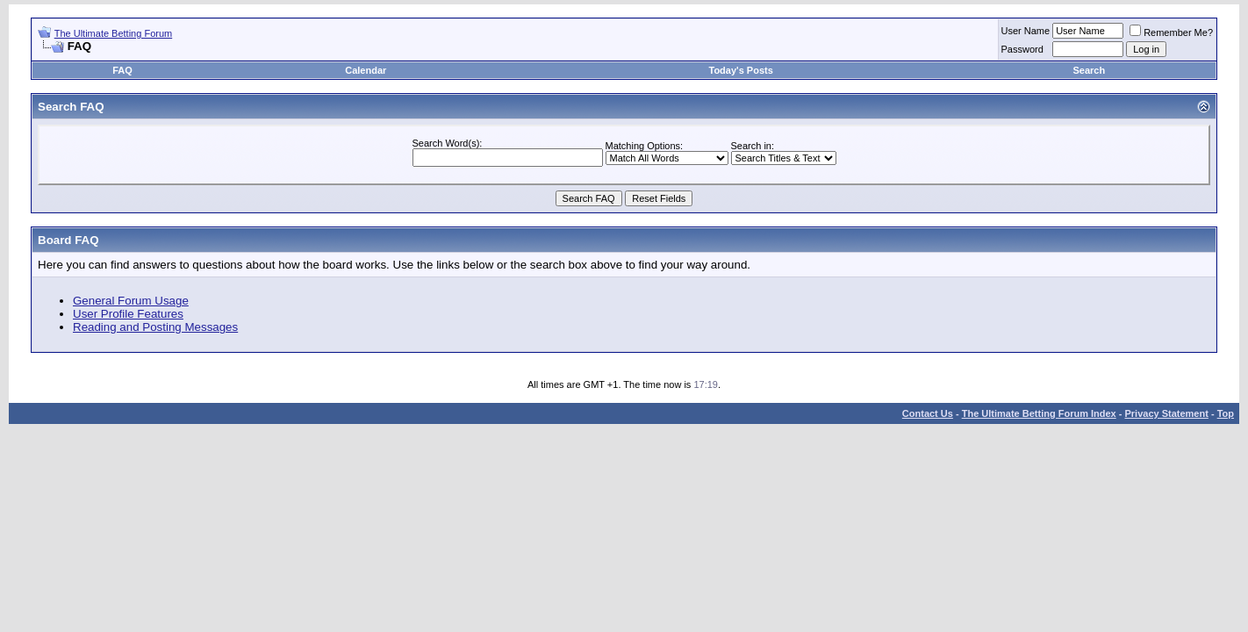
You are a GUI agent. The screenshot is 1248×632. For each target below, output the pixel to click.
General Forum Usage (131, 300)
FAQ (122, 70)
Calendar (365, 70)
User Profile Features (128, 313)
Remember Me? (1171, 32)
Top (1225, 413)
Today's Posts (740, 70)
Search (1088, 70)
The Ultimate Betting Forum (113, 33)
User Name (1026, 30)
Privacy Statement (1166, 413)
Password (1022, 49)
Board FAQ (68, 240)
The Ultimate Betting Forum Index (1039, 413)
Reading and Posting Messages (155, 327)
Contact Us (927, 413)
